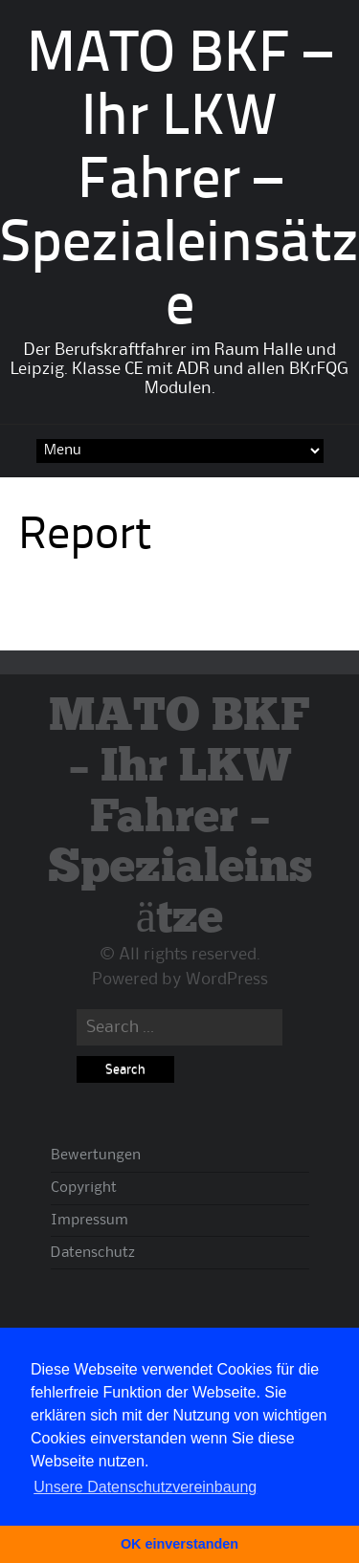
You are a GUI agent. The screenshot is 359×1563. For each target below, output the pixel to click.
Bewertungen (96, 1155)
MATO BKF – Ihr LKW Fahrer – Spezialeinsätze (179, 183)
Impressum (89, 1220)
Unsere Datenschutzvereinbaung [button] (145, 1487)
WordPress (227, 979)
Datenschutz (93, 1253)
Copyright (84, 1188)
